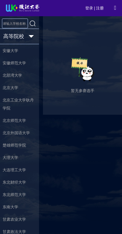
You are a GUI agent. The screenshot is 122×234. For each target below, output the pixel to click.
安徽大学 (10, 50)
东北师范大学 (14, 194)
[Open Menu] (115, 8)
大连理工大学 (14, 170)
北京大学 (10, 87)
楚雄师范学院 (14, 145)
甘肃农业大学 (14, 219)
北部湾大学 (12, 75)
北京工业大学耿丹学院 (18, 104)
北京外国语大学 (16, 133)
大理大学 (10, 157)
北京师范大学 (14, 120)
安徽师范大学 (14, 63)
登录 (89, 8)
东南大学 (10, 207)
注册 (100, 8)
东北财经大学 (14, 182)
